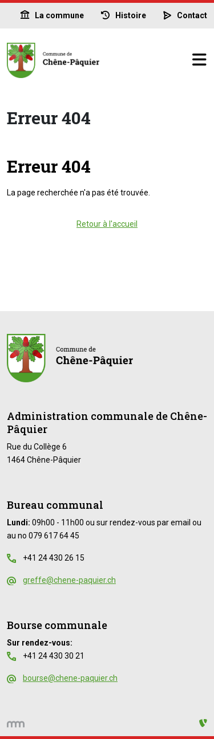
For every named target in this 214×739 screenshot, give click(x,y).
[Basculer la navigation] (199, 60)
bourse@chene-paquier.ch (70, 678)
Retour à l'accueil (107, 223)
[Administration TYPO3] (203, 723)
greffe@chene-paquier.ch (69, 580)
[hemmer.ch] (16, 723)
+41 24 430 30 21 (53, 655)
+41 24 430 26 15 (53, 557)
